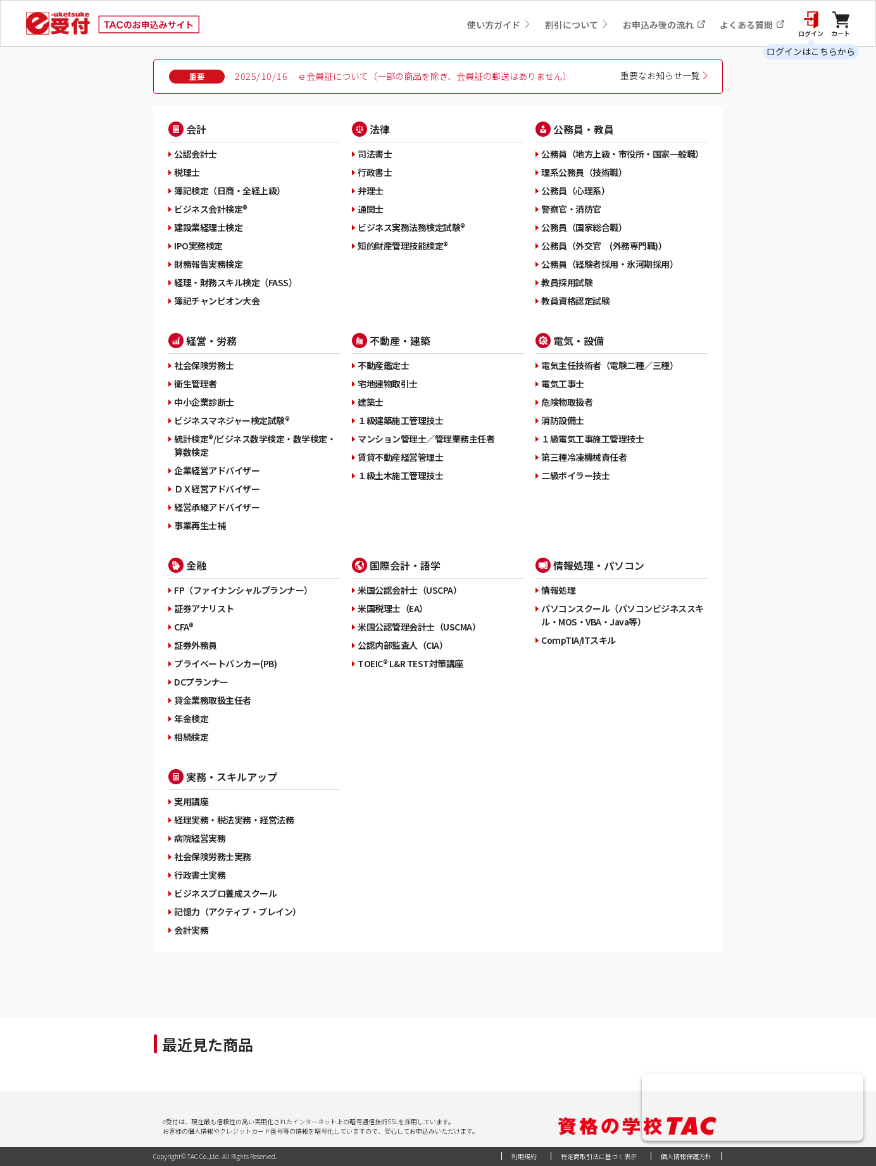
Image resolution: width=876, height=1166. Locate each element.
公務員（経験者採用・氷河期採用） (609, 264)
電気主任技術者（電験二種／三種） (609, 365)
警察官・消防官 (571, 209)
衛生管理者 (195, 383)
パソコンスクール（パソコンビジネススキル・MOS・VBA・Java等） (622, 615)
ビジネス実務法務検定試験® (411, 227)
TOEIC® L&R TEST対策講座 (410, 663)
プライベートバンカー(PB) (225, 663)
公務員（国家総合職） (584, 227)
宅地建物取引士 (388, 383)
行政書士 (375, 172)
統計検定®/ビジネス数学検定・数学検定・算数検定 (254, 445)
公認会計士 (195, 153)
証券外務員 (195, 645)
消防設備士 (562, 420)
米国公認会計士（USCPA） (409, 590)
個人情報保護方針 (686, 1156)
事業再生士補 (199, 525)
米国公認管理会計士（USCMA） (419, 626)
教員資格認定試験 (575, 300)
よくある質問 (752, 24)
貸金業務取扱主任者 (212, 700)
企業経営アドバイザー (217, 470)
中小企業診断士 (204, 402)
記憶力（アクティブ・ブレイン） (237, 911)
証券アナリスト (204, 608)
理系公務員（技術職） (584, 172)
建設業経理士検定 (208, 227)
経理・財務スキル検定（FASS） (235, 282)
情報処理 (558, 590)
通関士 (371, 209)
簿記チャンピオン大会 (217, 300)
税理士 (187, 172)
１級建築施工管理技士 (400, 420)
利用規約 (524, 1156)
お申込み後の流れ (664, 24)
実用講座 (191, 801)
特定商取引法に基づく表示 (599, 1156)
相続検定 (191, 736)
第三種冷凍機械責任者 (584, 457)
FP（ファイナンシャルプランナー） (243, 590)
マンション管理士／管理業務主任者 (426, 438)
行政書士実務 (199, 874)
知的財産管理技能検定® (403, 245)
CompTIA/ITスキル (578, 640)
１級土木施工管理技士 (400, 475)
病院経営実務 (199, 838)
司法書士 (375, 153)
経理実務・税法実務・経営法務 (234, 819)
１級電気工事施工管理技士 (592, 438)
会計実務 (191, 930)
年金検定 (191, 718)
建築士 (371, 402)
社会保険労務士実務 (212, 856)
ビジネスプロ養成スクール (225, 893)
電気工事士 (562, 383)
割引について (577, 24)
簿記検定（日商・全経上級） (229, 190)
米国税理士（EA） (393, 608)
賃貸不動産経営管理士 (400, 457)
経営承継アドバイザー (217, 507)
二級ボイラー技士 (575, 475)
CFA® (183, 626)
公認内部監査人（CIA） (402, 645)
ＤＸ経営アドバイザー (217, 488)
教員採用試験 (566, 282)
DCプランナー (201, 681)
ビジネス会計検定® (210, 209)
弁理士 (371, 190)
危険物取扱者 (566, 402)
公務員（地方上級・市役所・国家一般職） (622, 153)
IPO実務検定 (198, 245)
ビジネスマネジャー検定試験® (231, 420)
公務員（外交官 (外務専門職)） (603, 245)
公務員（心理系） (575, 190)
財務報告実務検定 (208, 264)
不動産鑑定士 (383, 365)
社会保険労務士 (204, 365)
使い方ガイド (499, 24)
